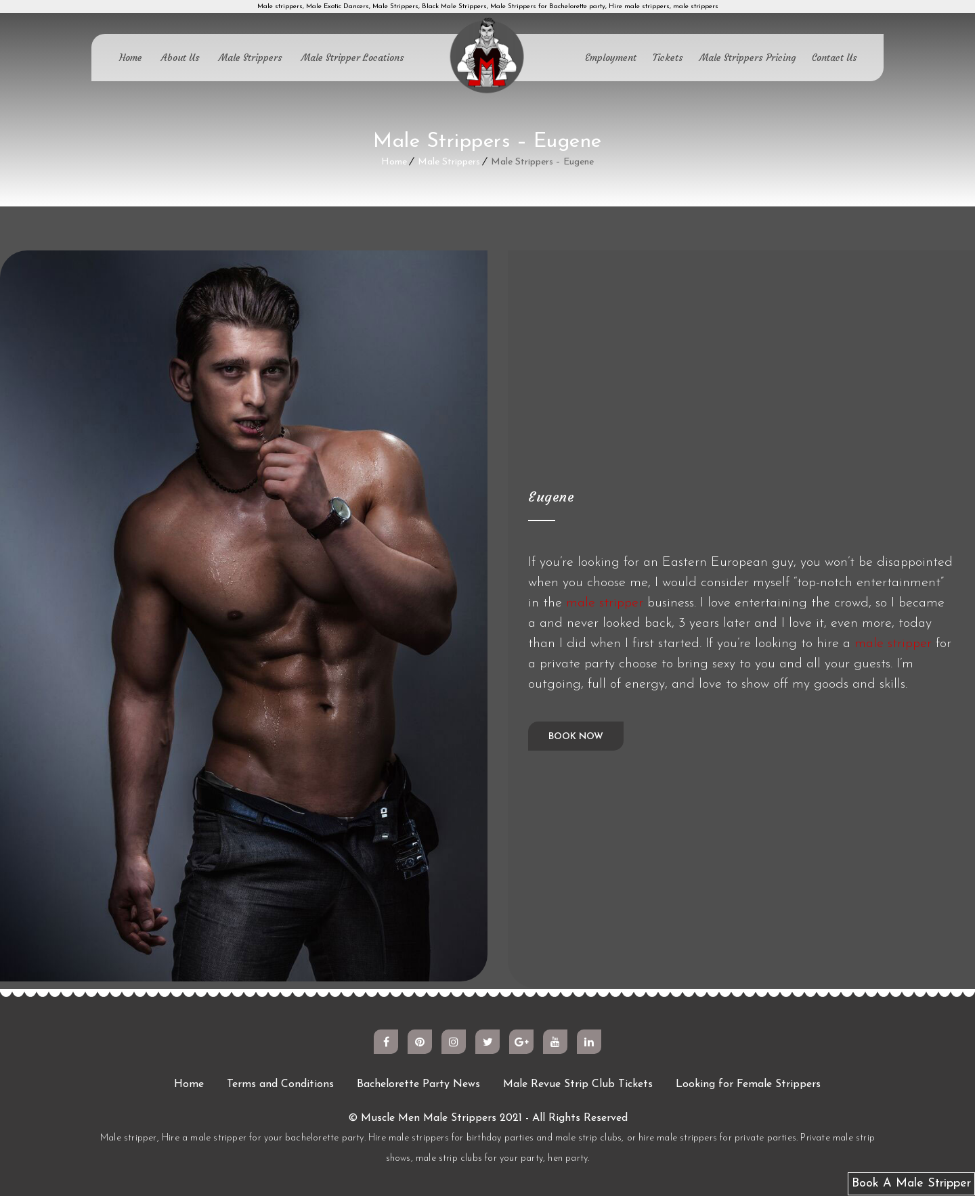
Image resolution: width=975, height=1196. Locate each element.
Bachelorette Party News (418, 1084)
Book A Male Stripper (911, 1183)
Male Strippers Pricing (747, 57)
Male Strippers (250, 57)
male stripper (604, 602)
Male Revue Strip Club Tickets (578, 1084)
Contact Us (834, 57)
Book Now (575, 737)
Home (130, 57)
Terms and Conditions (280, 1084)
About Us (180, 57)
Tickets (668, 57)
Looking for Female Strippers (748, 1084)
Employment (610, 57)
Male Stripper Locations (352, 57)
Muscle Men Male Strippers (428, 1118)
